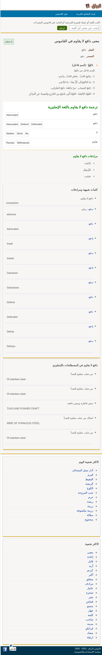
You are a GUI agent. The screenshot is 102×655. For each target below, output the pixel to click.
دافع (90, 223)
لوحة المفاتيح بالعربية (85, 14)
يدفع (90, 209)
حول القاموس (61, 14)
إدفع (90, 238)
